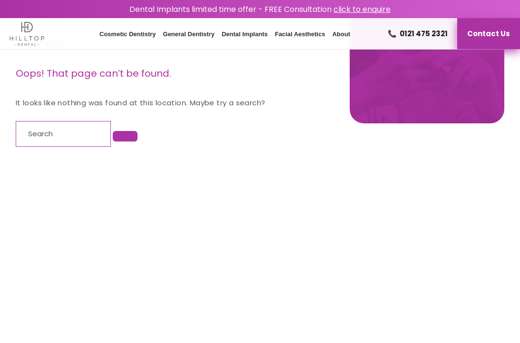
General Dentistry (189, 34)
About (341, 34)
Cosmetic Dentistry (127, 34)
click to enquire (362, 9)
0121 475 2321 (418, 33)
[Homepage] (22, 34)
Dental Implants (245, 34)
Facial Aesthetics (300, 34)
